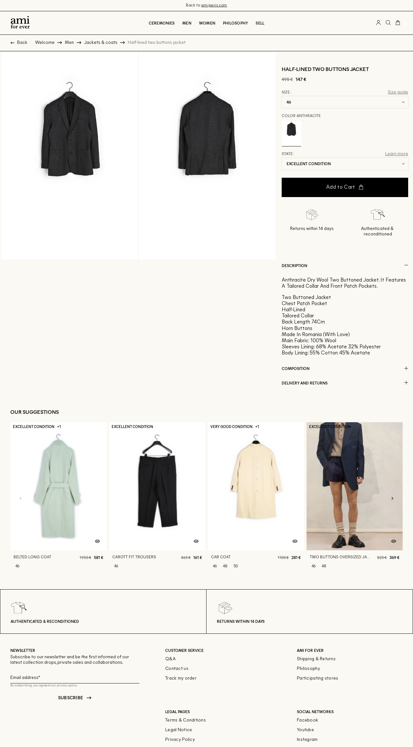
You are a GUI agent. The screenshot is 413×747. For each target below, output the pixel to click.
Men (186, 22)
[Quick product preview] (97, 541)
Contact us (176, 668)
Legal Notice (178, 730)
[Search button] (388, 23)
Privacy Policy (180, 739)
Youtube (305, 730)
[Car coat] (256, 498)
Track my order (180, 678)
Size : (286, 92)
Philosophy (235, 22)
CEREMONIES (162, 22)
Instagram (307, 739)
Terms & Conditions (185, 720)
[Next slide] (392, 498)
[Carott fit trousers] (157, 498)
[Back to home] (20, 23)
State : (288, 154)
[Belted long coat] (58, 498)
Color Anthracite (301, 115)
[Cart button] (398, 23)
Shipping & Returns (316, 659)
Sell (260, 22)
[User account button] (378, 23)
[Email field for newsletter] (74, 677)
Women (207, 22)
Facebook (307, 720)
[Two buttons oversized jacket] (355, 498)
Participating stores (317, 678)
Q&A (170, 659)
